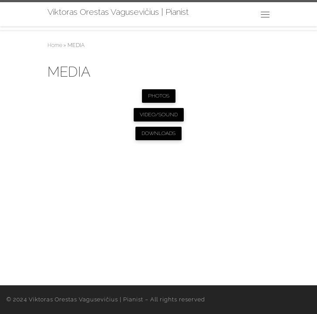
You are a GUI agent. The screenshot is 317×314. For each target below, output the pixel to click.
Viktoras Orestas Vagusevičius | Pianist (86, 299)
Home (54, 45)
